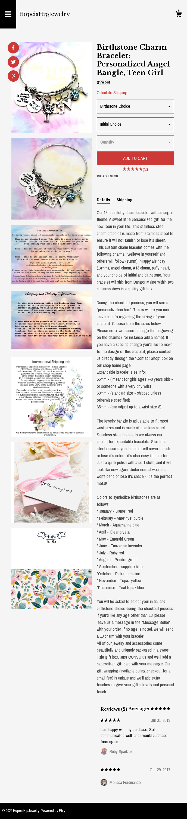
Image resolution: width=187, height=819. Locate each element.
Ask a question (107, 176)
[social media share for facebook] (13, 48)
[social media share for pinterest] (13, 76)
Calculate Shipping (112, 93)
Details (103, 200)
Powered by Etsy (53, 810)
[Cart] (179, 15)
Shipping (125, 200)
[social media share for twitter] (13, 62)
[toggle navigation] (8, 14)
